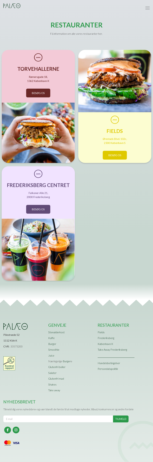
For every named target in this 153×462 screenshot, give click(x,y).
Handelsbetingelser (109, 363)
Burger (52, 344)
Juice (51, 355)
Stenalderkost (56, 332)
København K (105, 344)
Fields (101, 332)
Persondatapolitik (108, 369)
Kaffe (51, 338)
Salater (52, 373)
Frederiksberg (106, 338)
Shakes (52, 384)
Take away (54, 390)
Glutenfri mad (56, 378)
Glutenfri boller (56, 367)
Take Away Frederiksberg (112, 349)
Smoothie (53, 349)
